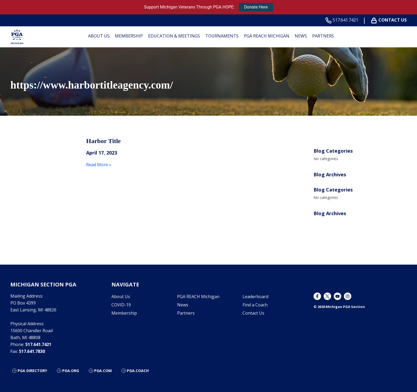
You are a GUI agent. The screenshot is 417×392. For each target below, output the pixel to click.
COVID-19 (121, 305)
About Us (99, 36)
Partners (323, 36)
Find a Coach (255, 305)
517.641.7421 (343, 20)
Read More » (98, 165)
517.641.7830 (32, 351)
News (301, 36)
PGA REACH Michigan (266, 36)
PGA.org (70, 370)
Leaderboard (255, 296)
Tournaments (222, 36)
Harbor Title (103, 140)
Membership (129, 36)
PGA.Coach (138, 370)
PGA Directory (32, 370)
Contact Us (390, 20)
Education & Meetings (174, 36)
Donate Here (256, 7)
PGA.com (103, 370)
